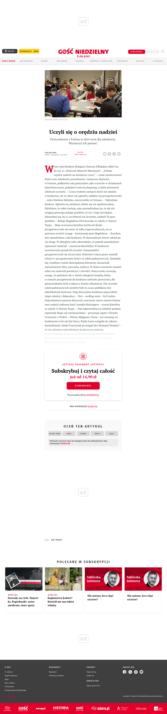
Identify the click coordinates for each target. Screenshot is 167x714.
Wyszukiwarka (162, 51)
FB (110, 153)
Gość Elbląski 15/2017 (56, 155)
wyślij (119, 153)
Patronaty (122, 61)
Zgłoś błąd (11, 696)
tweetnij (114, 153)
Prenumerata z (29, 51)
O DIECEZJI (158, 61)
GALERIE (80, 61)
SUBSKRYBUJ (136, 52)
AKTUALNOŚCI (26, 61)
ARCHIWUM (62, 61)
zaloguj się (153, 52)
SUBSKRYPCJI (92, 394)
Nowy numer (8, 61)
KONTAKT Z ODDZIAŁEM (101, 61)
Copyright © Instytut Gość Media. (134, 696)
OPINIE (44, 61)
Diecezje (140, 61)
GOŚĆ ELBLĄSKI (56, 540)
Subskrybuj (83, 385)
